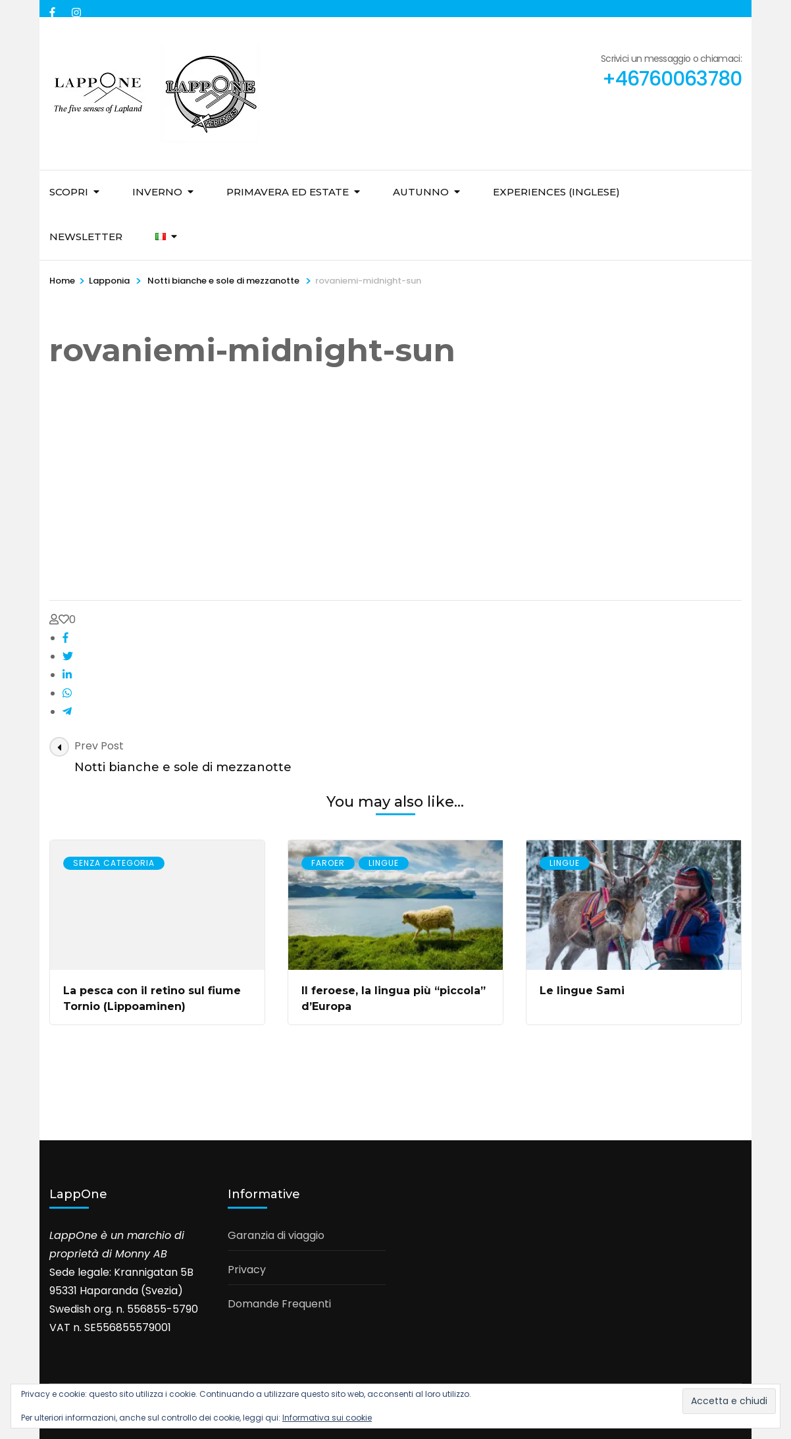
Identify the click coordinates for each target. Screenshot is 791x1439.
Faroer (328, 863)
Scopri (68, 192)
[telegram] (67, 711)
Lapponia (109, 280)
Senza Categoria (114, 863)
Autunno (421, 192)
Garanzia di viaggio (276, 1235)
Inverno (157, 192)
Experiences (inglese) (556, 192)
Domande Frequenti (279, 1303)
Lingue (384, 863)
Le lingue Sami (582, 990)
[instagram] (76, 8)
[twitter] (68, 656)
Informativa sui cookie (327, 1417)
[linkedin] (67, 674)
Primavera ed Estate (287, 192)
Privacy (247, 1269)
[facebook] (54, 8)
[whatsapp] (67, 693)
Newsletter (85, 236)
